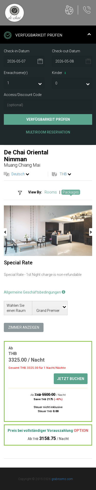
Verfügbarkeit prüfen (48, 119)
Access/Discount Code (22, 95)
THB (63, 174)
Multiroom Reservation (48, 132)
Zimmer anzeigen (23, 327)
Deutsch (18, 174)
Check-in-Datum (16, 51)
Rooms (51, 192)
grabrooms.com (62, 479)
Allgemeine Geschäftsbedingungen (34, 292)
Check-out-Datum (66, 51)
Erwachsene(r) (16, 73)
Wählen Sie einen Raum (16, 308)
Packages (71, 192)
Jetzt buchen (70, 379)
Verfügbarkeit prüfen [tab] (47, 35)
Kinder (59, 73)
